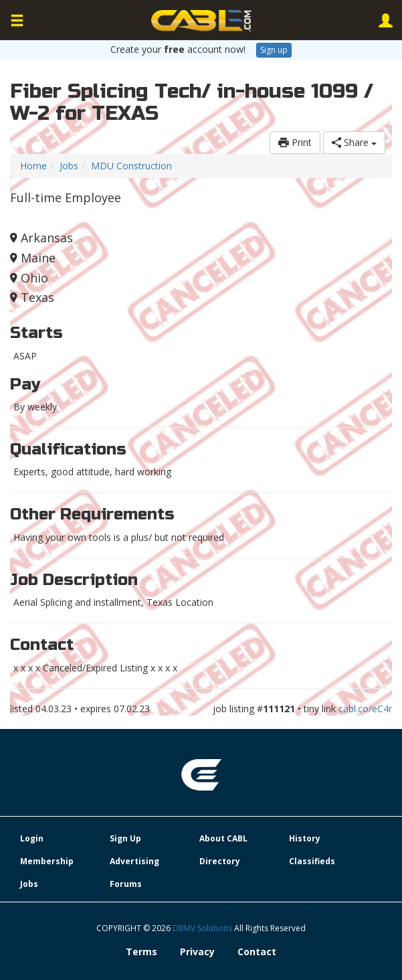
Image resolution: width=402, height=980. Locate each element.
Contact (256, 951)
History (304, 838)
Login (31, 838)
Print (295, 142)
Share (354, 142)
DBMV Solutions (203, 928)
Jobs (69, 165)
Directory (219, 861)
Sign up (274, 50)
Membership (47, 861)
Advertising (134, 861)
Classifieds (312, 861)
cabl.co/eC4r (365, 708)
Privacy (197, 951)
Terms (141, 951)
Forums (126, 884)
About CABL (223, 838)
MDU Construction (131, 165)
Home (33, 165)
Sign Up (125, 838)
